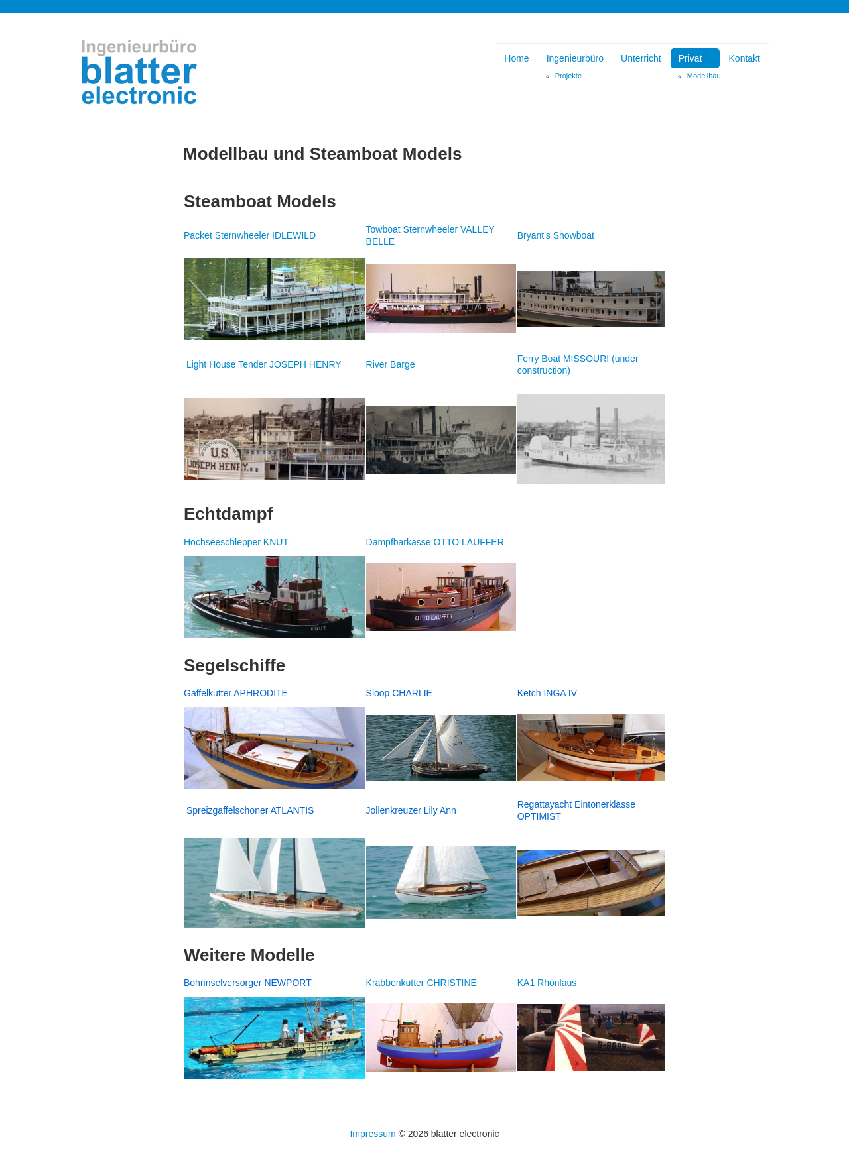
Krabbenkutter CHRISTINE (421, 982)
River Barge (390, 364)
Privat (690, 58)
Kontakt (744, 58)
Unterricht (641, 58)
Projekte (568, 76)
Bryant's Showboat (555, 235)
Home (516, 58)
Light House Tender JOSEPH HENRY (263, 364)
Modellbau (704, 76)
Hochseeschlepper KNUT (236, 542)
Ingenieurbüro (575, 58)
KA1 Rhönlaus (547, 982)
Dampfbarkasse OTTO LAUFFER (435, 542)
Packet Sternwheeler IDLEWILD (250, 235)
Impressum (372, 1134)
